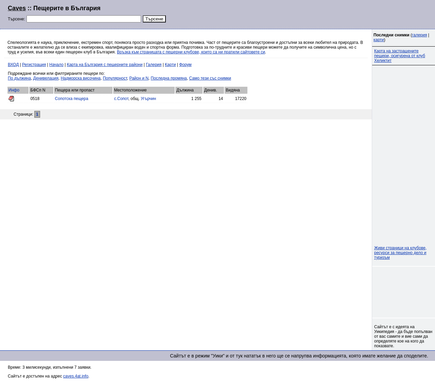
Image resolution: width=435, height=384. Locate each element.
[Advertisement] (344, 13)
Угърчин (148, 98)
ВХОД (13, 64)
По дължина (19, 78)
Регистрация (34, 64)
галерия (419, 35)
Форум (185, 64)
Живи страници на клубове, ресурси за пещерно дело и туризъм (400, 253)
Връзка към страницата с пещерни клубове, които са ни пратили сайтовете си (191, 52)
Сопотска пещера (71, 98)
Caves (17, 8)
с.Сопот (121, 98)
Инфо (13, 90)
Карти (170, 64)
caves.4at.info (75, 376)
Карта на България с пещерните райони (105, 64)
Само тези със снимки (210, 78)
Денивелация (45, 78)
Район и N (139, 78)
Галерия (153, 64)
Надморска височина (81, 78)
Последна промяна (169, 78)
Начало (56, 64)
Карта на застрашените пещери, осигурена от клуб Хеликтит (399, 56)
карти (378, 39)
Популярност (115, 78)
